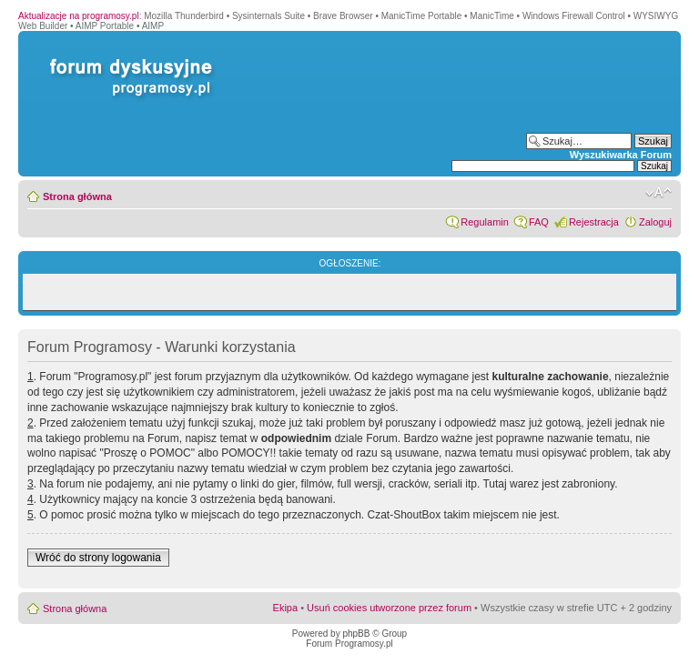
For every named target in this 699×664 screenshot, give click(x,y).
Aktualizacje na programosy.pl (78, 16)
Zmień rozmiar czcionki (658, 193)
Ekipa (286, 607)
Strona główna (77, 196)
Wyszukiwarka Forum (621, 154)
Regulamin (485, 221)
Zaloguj (655, 221)
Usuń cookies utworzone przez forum (389, 607)
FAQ (539, 221)
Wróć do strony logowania (98, 557)
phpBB (356, 634)
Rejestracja (594, 221)
